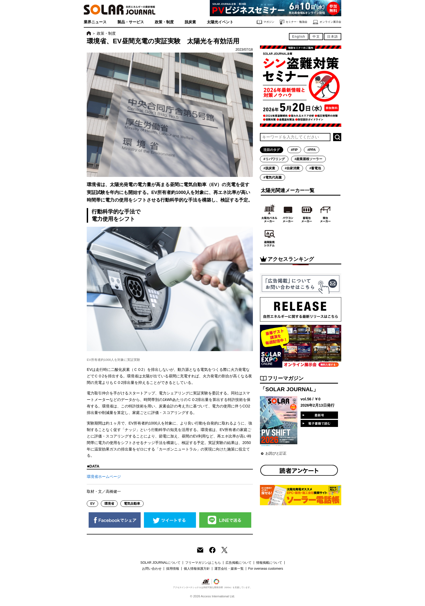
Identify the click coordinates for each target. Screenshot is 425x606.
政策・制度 (164, 22)
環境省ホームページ (104, 476)
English (298, 36)
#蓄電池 (315, 168)
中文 (316, 36)
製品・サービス (130, 22)
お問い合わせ (152, 569)
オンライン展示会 (327, 22)
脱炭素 (190, 22)
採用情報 (172, 569)
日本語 (332, 36)
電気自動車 (132, 503)
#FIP (294, 150)
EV (92, 503)
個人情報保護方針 (197, 569)
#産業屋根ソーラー (309, 159)
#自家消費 (292, 168)
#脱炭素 (269, 168)
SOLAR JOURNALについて (160, 563)
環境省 (109, 503)
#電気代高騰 (272, 177)
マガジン (265, 22)
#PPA (311, 150)
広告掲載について (239, 563)
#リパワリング (274, 159)
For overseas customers (265, 569)
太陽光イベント (220, 22)
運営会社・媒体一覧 (229, 569)
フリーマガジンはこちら (203, 563)
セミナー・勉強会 (293, 22)
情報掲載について (269, 563)
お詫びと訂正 (275, 453)
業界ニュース (95, 22)
